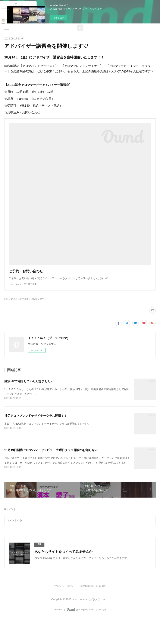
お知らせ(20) (10, 299)
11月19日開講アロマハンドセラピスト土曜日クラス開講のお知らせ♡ (51, 450)
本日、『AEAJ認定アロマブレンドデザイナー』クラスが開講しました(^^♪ (47, 423)
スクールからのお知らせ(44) (31, 299)
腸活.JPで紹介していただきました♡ (29, 381)
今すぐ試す (58, 18)
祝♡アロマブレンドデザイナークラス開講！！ (35, 415)
